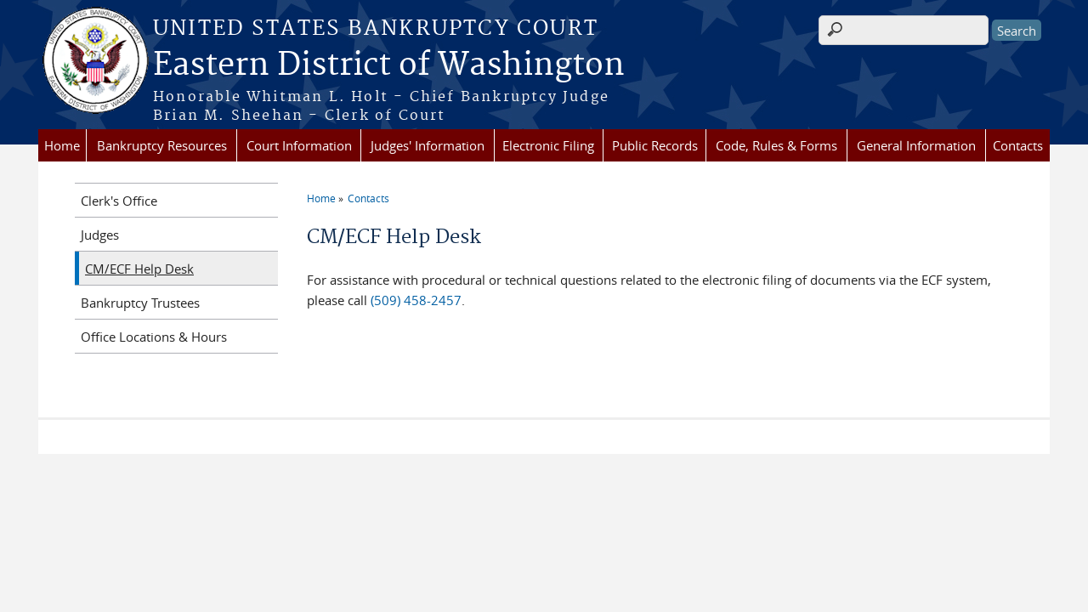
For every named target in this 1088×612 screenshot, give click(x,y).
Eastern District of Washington (389, 65)
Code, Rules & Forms (776, 145)
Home (62, 145)
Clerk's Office (119, 200)
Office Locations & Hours (154, 336)
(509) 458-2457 (416, 300)
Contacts (1018, 145)
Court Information (299, 145)
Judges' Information (427, 145)
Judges (100, 234)
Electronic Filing (548, 145)
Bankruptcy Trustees (140, 302)
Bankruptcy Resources (162, 145)
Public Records (655, 145)
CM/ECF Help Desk (139, 268)
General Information (916, 145)
